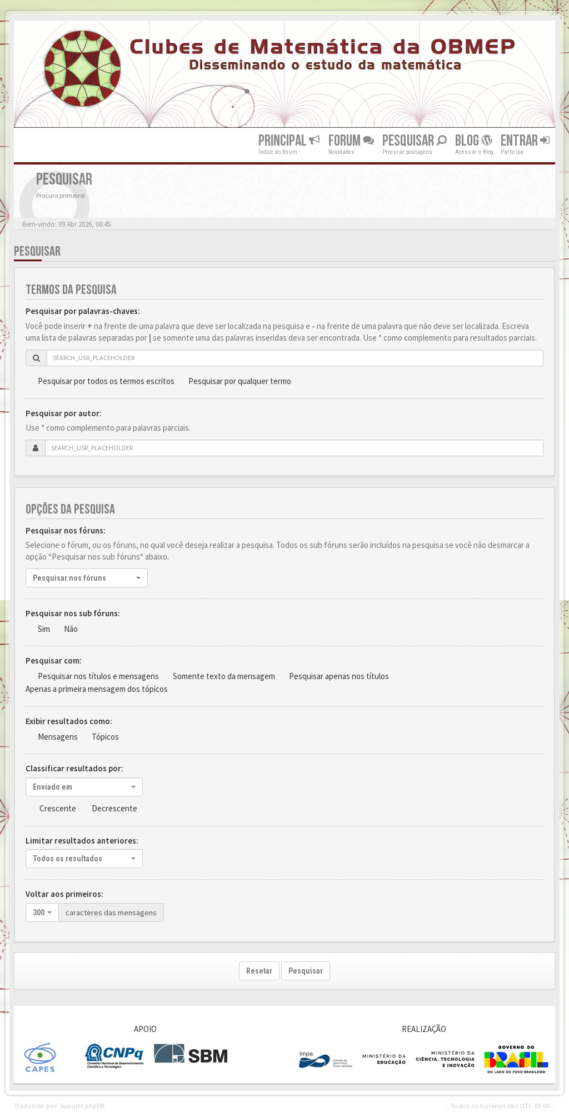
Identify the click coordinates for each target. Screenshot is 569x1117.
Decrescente (114, 808)
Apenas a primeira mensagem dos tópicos (97, 689)
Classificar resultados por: (74, 768)
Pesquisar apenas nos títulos (339, 676)
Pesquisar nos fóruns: (66, 530)
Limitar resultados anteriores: (82, 840)
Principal (289, 141)
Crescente (57, 808)
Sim (44, 629)
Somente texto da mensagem (224, 676)
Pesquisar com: (54, 660)
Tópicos (105, 736)
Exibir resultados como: (69, 721)
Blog (473, 141)
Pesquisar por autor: (64, 413)
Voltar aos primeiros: (64, 894)
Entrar (525, 141)
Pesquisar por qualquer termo (239, 381)
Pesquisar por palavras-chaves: (83, 311)
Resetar (259, 970)
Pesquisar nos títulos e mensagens (98, 676)
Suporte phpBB (82, 1105)
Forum (351, 141)
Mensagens (58, 736)
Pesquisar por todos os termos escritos (106, 381)
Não (71, 629)
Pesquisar (414, 141)
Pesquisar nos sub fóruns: (73, 613)
